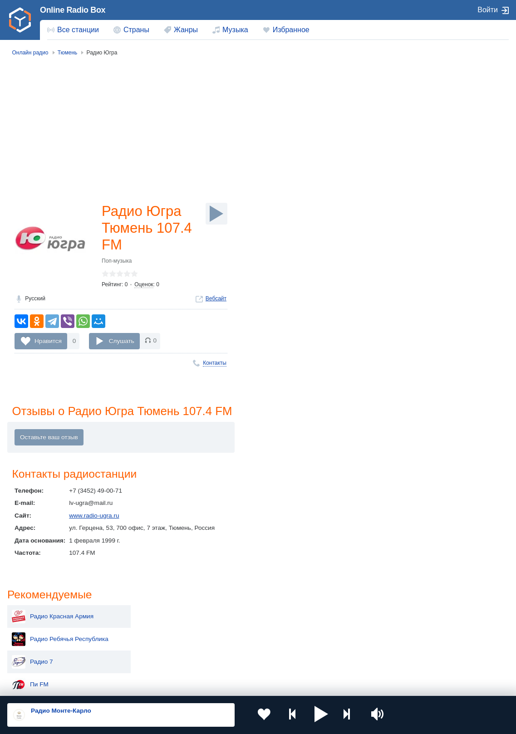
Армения (234, 629)
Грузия (132, 660)
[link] (20, 20)
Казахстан (335, 614)
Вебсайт (216, 300)
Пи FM (408, 162)
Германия (335, 660)
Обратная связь (277, 685)
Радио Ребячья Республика (438, 117)
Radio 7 (409, 208)
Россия (33, 614)
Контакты (214, 365)
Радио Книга (416, 230)
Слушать (121, 342)
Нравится (48, 342)
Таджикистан (141, 629)
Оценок (143, 286)
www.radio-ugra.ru (94, 517)
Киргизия (36, 629)
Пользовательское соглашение (120, 685)
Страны (136, 30)
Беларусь (36, 660)
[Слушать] (216, 214)
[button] (310, 715)
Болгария (334, 629)
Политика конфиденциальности (208, 685)
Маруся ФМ (415, 185)
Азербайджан (241, 660)
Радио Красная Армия (431, 94)
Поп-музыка (117, 262)
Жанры (186, 30)
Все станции (78, 30)
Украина (134, 614)
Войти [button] (487, 10)
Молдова (235, 614)
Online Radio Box (72, 10)
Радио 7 (410, 140)
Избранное (291, 30)
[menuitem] (73, 30)
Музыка (235, 30)
